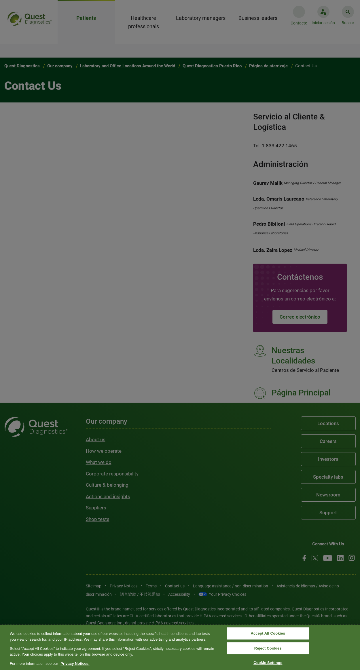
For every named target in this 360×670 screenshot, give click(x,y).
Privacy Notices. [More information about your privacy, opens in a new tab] (74, 663)
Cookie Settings (267, 663)
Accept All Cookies (268, 633)
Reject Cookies (268, 648)
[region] (180, 647)
